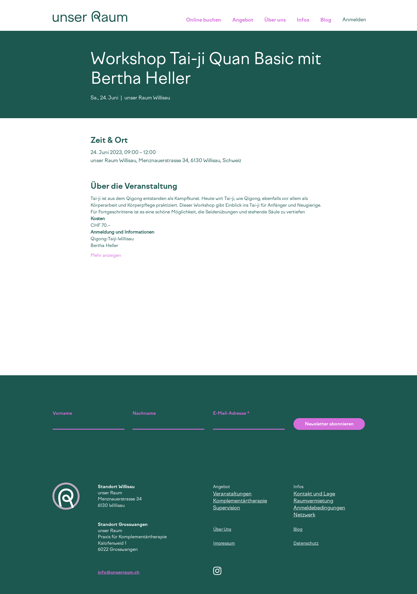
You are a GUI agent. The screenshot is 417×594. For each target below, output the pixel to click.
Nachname (144, 413)
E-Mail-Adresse (229, 413)
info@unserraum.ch (119, 572)
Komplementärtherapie (240, 501)
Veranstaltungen (232, 494)
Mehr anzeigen (106, 255)
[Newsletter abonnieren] (329, 424)
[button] (205, 20)
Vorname (62, 413)
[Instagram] (217, 570)
